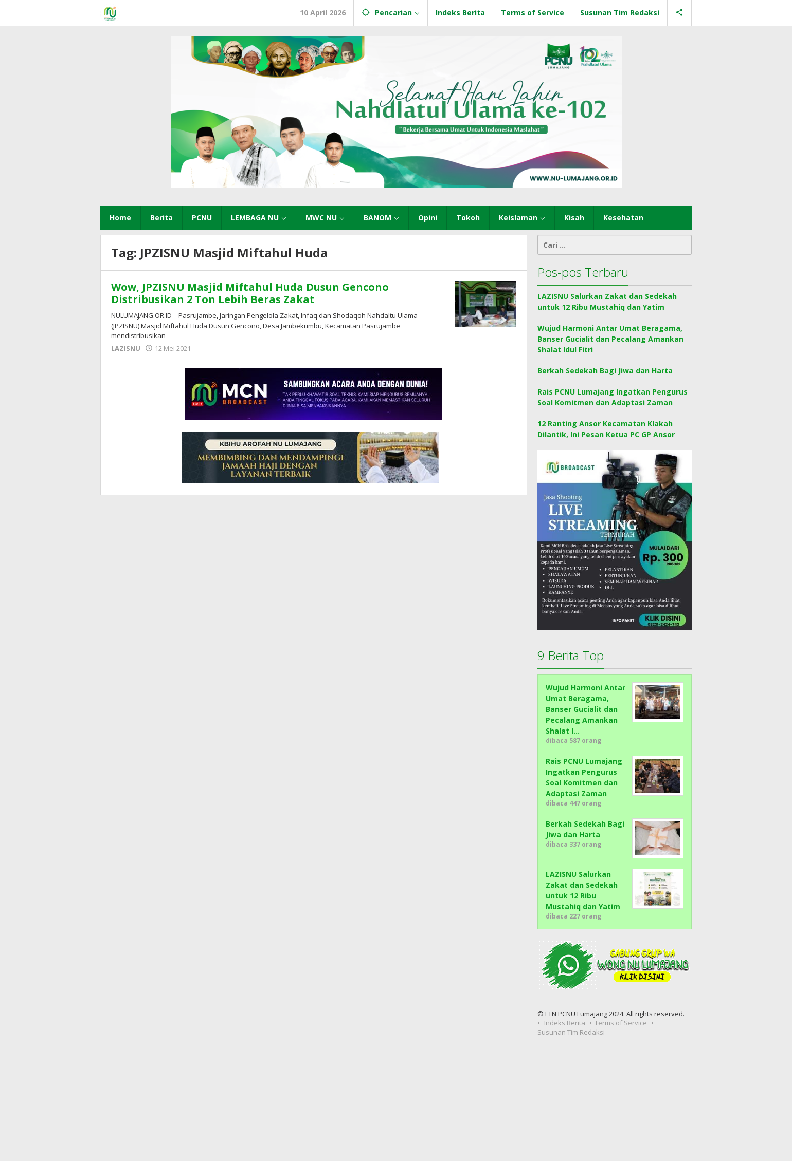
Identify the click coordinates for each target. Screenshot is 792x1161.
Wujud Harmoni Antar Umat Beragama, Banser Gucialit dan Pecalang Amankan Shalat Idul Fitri (610, 338)
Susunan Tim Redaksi (571, 1032)
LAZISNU (125, 348)
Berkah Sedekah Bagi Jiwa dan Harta (605, 371)
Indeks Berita (564, 1022)
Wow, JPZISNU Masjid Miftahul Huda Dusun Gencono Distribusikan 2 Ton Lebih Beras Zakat (250, 293)
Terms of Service (621, 1022)
